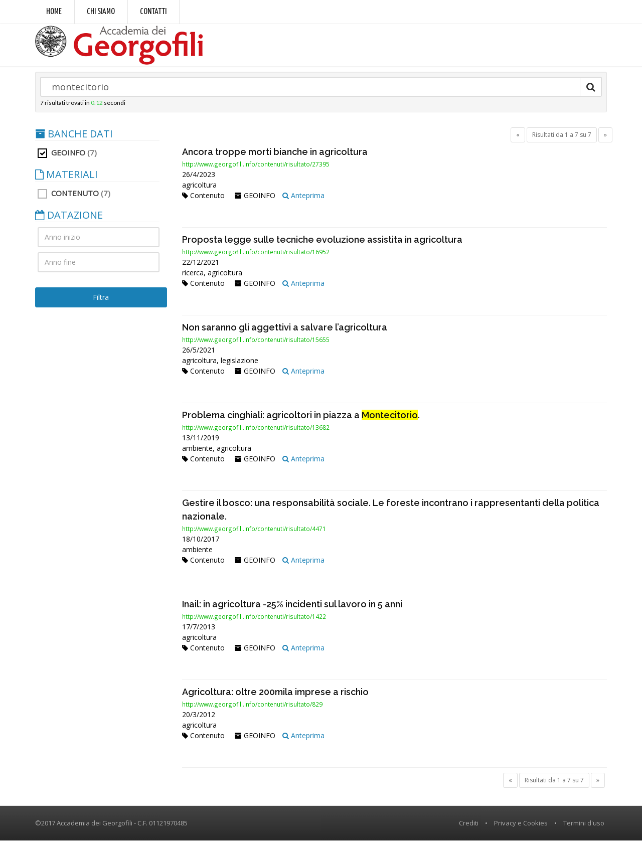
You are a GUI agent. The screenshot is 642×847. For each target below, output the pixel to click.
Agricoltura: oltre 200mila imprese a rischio (275, 698)
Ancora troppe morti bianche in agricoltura (275, 157)
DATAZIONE (69, 221)
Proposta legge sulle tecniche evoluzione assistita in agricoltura (322, 245)
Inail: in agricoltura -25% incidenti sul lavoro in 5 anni (292, 610)
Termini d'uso (583, 828)
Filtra (101, 303)
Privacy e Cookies (521, 828)
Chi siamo (101, 12)
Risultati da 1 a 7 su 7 (561, 140)
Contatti (153, 12)
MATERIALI (66, 180)
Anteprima (303, 201)
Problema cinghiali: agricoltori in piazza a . (301, 421)
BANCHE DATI (74, 139)
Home (54, 12)
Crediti (468, 828)
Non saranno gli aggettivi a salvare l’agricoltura (284, 333)
